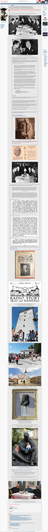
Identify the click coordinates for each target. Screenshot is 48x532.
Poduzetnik (45, 36)
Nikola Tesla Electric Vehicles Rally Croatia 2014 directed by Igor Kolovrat (18, 520)
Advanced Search (2, 7)
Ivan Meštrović (25, 466)
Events (11, 7)
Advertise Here (45, 37)
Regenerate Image (16, 508)
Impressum (12, 3)
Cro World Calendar (45, 13)
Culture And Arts (12, 8)
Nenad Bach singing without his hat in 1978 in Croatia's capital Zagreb (46, 63)
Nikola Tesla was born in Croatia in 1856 (16, 111)
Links (14, 3)
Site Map (5, 3)
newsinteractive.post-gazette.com (25, 37)
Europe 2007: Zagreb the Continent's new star (45, 61)
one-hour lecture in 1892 (16, 388)
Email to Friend (45, 6)
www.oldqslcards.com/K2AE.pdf (17, 143)
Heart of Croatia (2, 27)
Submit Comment (17, 528)
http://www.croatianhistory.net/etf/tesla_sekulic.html (15, 524)
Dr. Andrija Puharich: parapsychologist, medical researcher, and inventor (46, 56)
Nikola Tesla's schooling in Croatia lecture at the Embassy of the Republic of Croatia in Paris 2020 (20, 517)
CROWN (44, 12)
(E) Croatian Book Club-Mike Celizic (45, 59)
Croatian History (44, 14)
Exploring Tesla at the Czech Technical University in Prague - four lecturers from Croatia (19, 515)
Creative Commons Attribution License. (31, 531)
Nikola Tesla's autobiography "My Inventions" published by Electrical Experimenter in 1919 (19, 518)
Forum (16, 3)
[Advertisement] (45, 44)
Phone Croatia (2, 26)
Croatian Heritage (44, 15)
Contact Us (8, 3)
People (11, 6)
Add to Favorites (45, 8)
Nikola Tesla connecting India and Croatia (14, 516)
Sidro (1, 28)
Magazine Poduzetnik (3, 25)
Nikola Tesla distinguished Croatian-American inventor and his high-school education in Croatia (20, 519)
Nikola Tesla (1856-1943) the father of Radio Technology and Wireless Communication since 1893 (45, 52)
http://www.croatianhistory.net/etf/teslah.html (14, 525)
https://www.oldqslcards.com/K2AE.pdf (14, 523)
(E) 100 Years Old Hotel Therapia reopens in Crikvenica (45, 65)
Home (9, 6)
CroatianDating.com (45, 31)
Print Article (45, 7)
